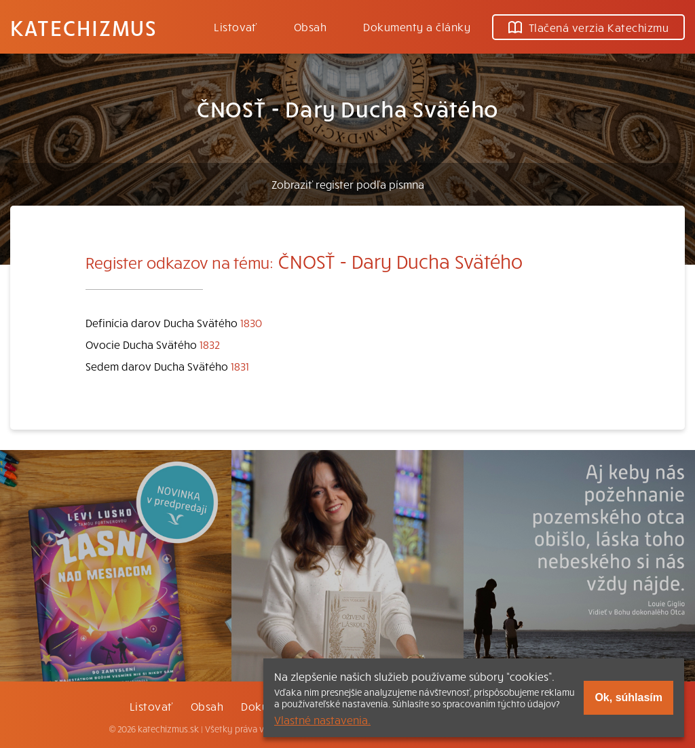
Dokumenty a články (416, 26)
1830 (251, 322)
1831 (240, 366)
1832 (210, 344)
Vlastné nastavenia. (322, 719)
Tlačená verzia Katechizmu (588, 27)
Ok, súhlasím (628, 697)
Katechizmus (83, 27)
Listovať (235, 26)
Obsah (310, 26)
